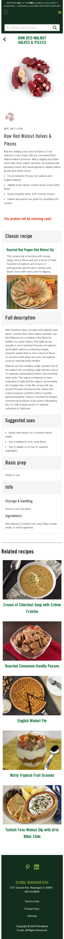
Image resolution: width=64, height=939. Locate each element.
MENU (5, 11)
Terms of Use (32, 901)
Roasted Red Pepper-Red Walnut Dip (30, 250)
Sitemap (32, 916)
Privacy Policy (32, 908)
